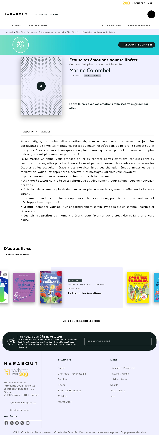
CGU (16, 432)
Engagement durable (133, 432)
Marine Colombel (89, 70)
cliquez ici (22, 346)
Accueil (9, 32)
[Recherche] (151, 14)
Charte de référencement (36, 432)
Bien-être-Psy (73, 32)
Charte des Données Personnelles (74, 432)
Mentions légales (107, 432)
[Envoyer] (148, 341)
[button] (136, 45)
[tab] (7, 25)
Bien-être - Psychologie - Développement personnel (40, 32)
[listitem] (6, 423)
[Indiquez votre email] (114, 341)
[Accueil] (17, 14)
